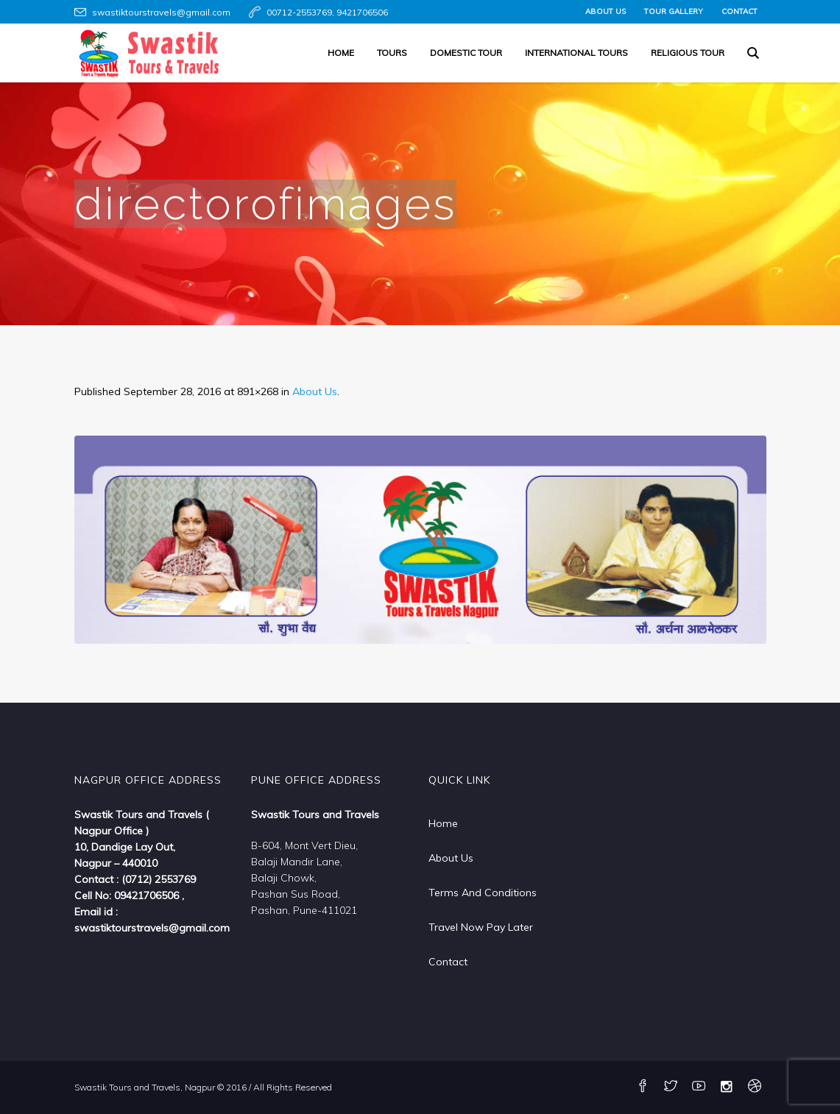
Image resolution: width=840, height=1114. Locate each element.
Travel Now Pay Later (480, 927)
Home (443, 823)
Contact (447, 961)
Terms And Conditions (482, 892)
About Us (314, 391)
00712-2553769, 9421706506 (327, 12)
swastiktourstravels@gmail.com (161, 12)
